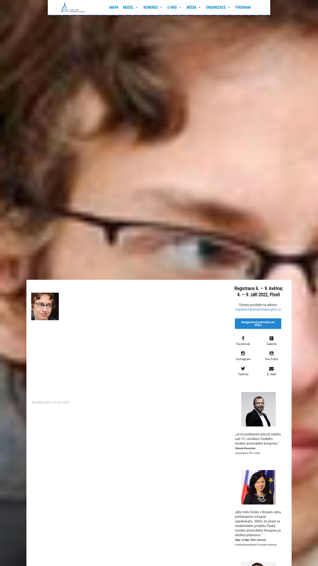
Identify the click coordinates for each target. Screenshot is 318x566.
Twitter (243, 371)
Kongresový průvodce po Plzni (258, 323)
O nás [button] (174, 7)
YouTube (271, 356)
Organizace (218, 7)
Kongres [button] (153, 7)
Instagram (243, 356)
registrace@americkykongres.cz (258, 309)
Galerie (271, 341)
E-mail (271, 371)
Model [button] (131, 7)
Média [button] (193, 7)
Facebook (243, 341)
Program (242, 7)
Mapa (113, 7)
